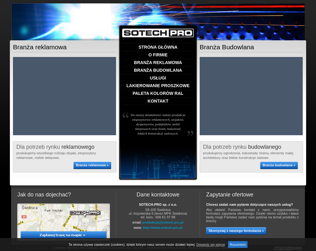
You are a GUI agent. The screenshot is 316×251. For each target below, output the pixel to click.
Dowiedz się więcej (210, 244)
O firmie (158, 55)
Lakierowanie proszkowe (158, 85)
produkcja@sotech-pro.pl (163, 222)
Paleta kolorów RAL (158, 93)
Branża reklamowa (158, 62)
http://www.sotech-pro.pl (163, 227)
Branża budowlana (158, 70)
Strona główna (158, 47)
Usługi (158, 78)
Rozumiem (238, 244)
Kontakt (158, 101)
